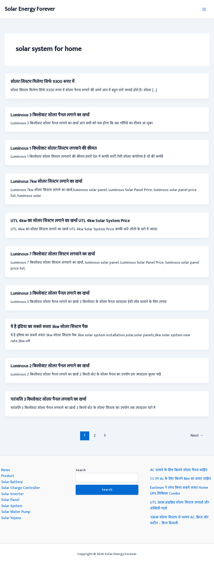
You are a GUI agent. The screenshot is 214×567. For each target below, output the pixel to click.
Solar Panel (10, 500)
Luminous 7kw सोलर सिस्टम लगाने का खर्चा (46, 181)
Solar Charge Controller (20, 488)
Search (81, 470)
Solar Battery (12, 482)
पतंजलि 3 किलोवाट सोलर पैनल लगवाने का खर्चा (48, 399)
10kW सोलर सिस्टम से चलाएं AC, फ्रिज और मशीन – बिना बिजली (179, 520)
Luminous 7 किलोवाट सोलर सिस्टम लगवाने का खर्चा (53, 254)
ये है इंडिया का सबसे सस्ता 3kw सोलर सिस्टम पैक (49, 326)
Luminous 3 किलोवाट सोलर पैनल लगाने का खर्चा (50, 115)
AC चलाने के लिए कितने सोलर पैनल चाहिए (178, 470)
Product (7, 476)
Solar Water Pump (15, 512)
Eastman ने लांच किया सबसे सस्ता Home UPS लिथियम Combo (179, 491)
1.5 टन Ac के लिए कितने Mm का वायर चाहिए (180, 479)
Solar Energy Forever (30, 9)
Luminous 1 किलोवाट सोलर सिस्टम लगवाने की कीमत (54, 148)
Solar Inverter (12, 494)
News (5, 470)
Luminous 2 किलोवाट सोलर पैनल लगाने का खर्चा (50, 366)
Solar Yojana (11, 518)
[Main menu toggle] (204, 9)
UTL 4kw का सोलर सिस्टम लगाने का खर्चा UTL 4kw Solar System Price (70, 220)
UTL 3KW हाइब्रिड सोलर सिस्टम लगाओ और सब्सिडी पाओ (179, 505)
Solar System (11, 506)
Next (197, 435)
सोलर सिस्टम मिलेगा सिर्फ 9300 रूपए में (42, 81)
